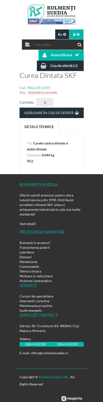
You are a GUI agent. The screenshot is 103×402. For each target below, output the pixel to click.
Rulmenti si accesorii (35, 243)
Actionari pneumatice (36, 281)
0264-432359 (68, 344)
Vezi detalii (28, 224)
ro (62, 34)
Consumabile (29, 266)
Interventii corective (34, 301)
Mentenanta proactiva (36, 306)
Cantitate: (27, 102)
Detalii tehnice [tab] (39, 126)
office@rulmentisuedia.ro (49, 353)
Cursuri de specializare (36, 296)
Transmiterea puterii (35, 247)
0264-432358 (35, 344)
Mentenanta (28, 262)
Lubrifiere (27, 252)
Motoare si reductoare (36, 276)
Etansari (26, 257)
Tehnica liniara (30, 271)
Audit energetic (31, 310)
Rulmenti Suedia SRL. (54, 377)
